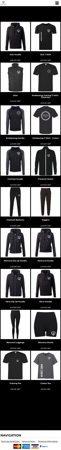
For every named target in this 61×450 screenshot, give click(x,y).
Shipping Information (48, 441)
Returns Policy (28, 441)
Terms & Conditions (10, 441)
